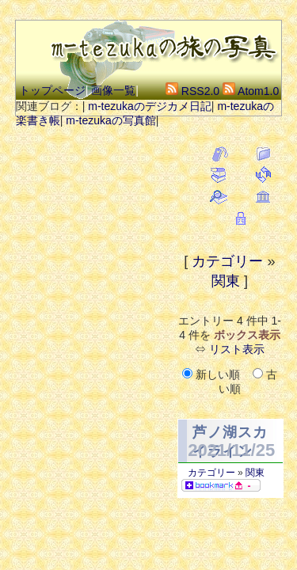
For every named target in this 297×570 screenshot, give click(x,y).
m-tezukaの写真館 (111, 120)
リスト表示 (237, 349)
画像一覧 (113, 90)
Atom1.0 (251, 91)
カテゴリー (227, 261)
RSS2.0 (192, 91)
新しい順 (212, 374)
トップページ (52, 90)
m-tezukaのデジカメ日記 (149, 106)
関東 (225, 281)
